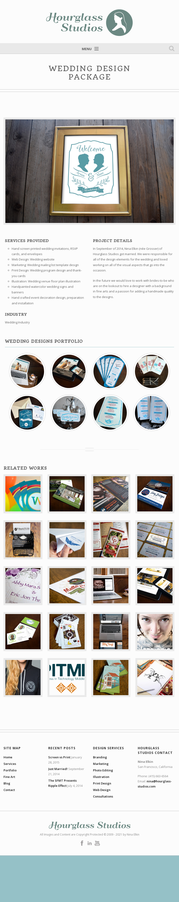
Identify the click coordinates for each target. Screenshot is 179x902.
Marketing (101, 764)
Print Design (102, 783)
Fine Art (9, 777)
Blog (6, 783)
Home (7, 757)
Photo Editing (103, 770)
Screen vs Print (59, 757)
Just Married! (58, 769)
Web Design (101, 790)
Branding (100, 757)
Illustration (101, 777)
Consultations (103, 796)
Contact (9, 790)
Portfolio (10, 770)
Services (9, 764)
